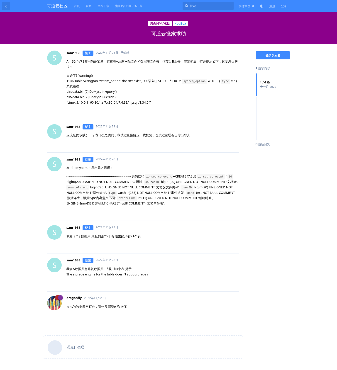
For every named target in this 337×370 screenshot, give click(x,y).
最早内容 (263, 68)
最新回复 (263, 144)
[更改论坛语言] (246, 6)
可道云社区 (57, 5)
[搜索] (208, 6)
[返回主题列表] (6, 6)
